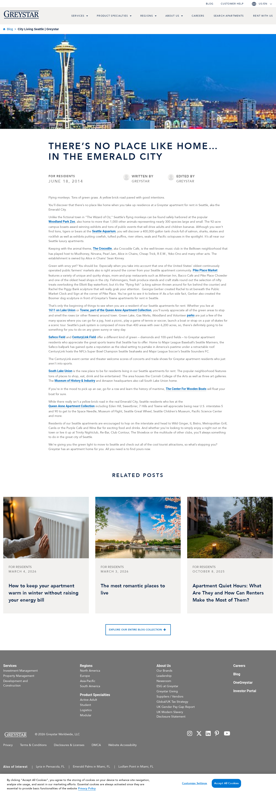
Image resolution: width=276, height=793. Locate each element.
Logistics (86, 710)
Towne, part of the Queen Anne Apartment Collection (115, 310)
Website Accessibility (122, 745)
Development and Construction (15, 683)
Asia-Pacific (87, 681)
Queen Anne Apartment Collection (72, 406)
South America (90, 686)
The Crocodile (102, 248)
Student (85, 705)
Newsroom (164, 681)
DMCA (96, 745)
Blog (209, 3)
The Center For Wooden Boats (186, 389)
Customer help (232, 3)
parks (190, 315)
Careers (198, 15)
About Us (172, 15)
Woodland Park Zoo (62, 221)
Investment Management (20, 671)
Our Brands (164, 671)
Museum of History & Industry (75, 380)
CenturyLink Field (84, 337)
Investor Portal (244, 691)
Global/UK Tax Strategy (172, 702)
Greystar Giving (167, 691)
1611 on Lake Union (62, 310)
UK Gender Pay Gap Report (176, 707)
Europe (85, 676)
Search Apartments (229, 15)
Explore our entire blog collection (135, 629)
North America (90, 671)
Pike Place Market (205, 270)
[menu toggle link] (87, 16)
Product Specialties (112, 15)
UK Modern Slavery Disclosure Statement (171, 714)
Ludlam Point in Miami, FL (135, 767)
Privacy (8, 745)
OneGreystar (243, 682)
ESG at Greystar (167, 686)
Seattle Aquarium (104, 231)
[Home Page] (15, 735)
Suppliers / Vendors (170, 696)
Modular (85, 715)
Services (77, 15)
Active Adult (88, 700)
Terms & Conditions (33, 745)
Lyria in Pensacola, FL (50, 767)
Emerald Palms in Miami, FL (91, 767)
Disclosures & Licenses (69, 745)
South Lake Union (60, 371)
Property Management (18, 676)
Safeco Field (57, 337)
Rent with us (263, 15)
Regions (146, 15)
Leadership (164, 676)
